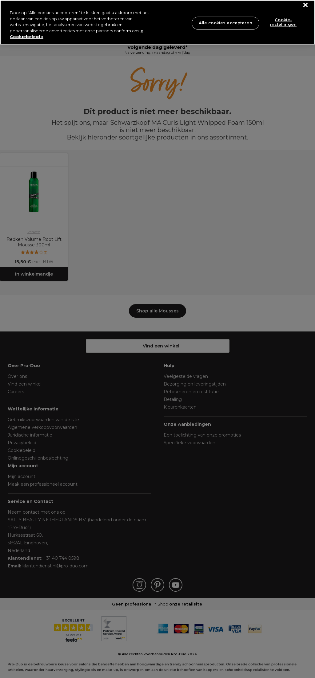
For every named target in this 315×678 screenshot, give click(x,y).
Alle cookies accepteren (225, 22)
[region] (157, 22)
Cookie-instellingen (283, 22)
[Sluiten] (305, 5)
